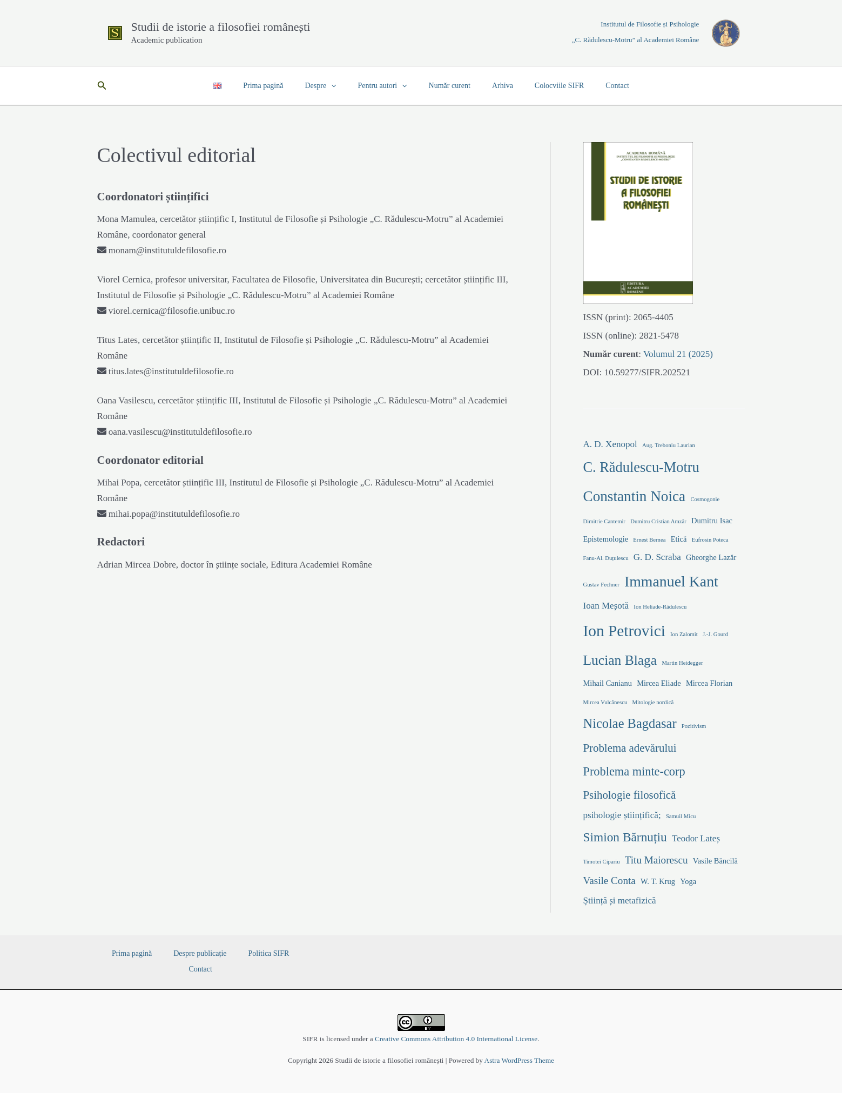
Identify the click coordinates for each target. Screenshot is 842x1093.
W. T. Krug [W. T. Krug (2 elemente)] (658, 881)
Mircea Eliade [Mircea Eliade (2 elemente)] (659, 683)
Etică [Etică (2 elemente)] (679, 539)
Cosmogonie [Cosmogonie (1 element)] (704, 499)
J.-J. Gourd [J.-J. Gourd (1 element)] (715, 634)
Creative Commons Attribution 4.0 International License (456, 1039)
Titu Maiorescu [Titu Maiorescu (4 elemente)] (656, 860)
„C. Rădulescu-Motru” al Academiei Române (635, 40)
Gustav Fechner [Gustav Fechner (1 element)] (601, 585)
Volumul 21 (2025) (677, 354)
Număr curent (446, 86)
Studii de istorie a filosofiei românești (221, 26)
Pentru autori (385, 86)
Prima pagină (279, 86)
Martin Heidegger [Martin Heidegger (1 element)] (682, 663)
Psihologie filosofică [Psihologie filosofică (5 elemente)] (629, 794)
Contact (595, 86)
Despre (330, 86)
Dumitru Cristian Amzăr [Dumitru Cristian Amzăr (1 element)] (658, 521)
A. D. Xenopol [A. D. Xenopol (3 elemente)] (610, 444)
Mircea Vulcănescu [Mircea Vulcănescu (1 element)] (605, 702)
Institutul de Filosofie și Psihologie (650, 24)
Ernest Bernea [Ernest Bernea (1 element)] (649, 540)
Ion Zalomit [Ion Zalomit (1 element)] (684, 634)
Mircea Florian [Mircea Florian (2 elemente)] (709, 683)
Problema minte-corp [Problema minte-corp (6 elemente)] (634, 771)
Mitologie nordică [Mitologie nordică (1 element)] (652, 702)
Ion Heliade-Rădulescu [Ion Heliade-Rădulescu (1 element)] (660, 607)
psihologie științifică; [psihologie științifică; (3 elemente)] (622, 815)
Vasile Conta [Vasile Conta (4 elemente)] (609, 880)
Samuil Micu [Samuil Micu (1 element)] (681, 816)
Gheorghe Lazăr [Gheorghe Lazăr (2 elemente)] (711, 557)
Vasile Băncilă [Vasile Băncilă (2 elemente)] (715, 860)
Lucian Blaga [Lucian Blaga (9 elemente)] (620, 660)
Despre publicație (184, 953)
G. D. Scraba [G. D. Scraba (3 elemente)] (657, 557)
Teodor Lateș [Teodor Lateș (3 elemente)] (696, 838)
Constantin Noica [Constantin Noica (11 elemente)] (634, 496)
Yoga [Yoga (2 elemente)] (688, 881)
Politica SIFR (239, 953)
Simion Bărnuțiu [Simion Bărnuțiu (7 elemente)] (625, 837)
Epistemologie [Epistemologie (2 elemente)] (606, 539)
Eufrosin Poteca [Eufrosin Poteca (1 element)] (710, 540)
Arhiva (492, 86)
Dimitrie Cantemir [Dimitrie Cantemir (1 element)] (604, 521)
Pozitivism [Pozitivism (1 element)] (694, 726)
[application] (341, 86)
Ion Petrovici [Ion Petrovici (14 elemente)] (624, 630)
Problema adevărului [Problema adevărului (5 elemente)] (630, 747)
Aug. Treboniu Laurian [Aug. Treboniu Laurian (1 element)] (668, 445)
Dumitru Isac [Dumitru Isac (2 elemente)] (711, 520)
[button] (102, 86)
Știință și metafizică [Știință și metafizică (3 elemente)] (619, 900)
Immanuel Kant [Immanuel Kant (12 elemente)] (671, 581)
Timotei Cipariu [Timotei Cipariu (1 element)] (601, 862)
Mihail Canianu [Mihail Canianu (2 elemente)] (607, 683)
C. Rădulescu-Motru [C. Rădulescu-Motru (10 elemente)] (641, 467)
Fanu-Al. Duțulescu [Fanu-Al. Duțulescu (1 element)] (606, 558)
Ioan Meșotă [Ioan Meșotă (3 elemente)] (606, 606)
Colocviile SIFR (543, 86)
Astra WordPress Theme (519, 1060)
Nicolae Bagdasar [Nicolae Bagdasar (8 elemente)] (630, 723)
